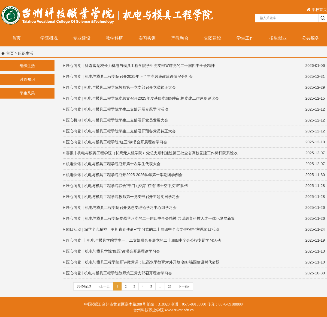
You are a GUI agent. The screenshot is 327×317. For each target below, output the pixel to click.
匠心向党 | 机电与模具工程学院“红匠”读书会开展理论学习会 (194, 142)
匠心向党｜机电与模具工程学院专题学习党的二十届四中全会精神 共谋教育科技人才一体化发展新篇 (194, 218)
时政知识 (27, 79)
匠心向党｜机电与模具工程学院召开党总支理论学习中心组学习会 (194, 207)
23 (169, 286)
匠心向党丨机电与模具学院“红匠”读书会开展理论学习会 (194, 251)
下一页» (184, 286)
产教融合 (180, 38)
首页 (16, 38)
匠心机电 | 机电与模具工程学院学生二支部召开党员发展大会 (194, 120)
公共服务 (310, 38)
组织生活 (27, 66)
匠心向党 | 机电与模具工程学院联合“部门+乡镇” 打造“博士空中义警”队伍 (194, 185)
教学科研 (114, 38)
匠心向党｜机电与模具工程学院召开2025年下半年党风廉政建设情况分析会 (194, 76)
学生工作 (245, 38)
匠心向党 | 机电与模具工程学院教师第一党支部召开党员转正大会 (194, 87)
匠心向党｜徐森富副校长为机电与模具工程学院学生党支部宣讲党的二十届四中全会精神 (194, 65)
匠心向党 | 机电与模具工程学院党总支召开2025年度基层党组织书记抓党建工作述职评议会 (194, 98)
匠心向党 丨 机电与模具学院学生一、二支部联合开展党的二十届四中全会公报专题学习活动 (194, 240)
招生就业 (278, 38)
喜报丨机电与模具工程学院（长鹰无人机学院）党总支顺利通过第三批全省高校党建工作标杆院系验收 (194, 153)
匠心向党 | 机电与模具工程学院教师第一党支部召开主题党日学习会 (194, 196)
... (160, 286)
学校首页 (317, 9)
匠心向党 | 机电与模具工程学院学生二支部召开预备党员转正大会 (194, 131)
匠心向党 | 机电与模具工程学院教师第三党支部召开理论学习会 (194, 273)
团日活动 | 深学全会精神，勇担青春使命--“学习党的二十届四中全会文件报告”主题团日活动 (194, 229)
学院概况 (49, 38)
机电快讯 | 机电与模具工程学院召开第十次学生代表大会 (194, 164)
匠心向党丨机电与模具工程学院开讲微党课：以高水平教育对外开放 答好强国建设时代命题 (194, 262)
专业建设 (81, 38)
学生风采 (27, 93)
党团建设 (212, 38)
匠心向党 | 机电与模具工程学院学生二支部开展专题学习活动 (194, 109)
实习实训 (147, 38)
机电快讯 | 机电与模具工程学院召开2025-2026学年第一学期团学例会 (194, 175)
